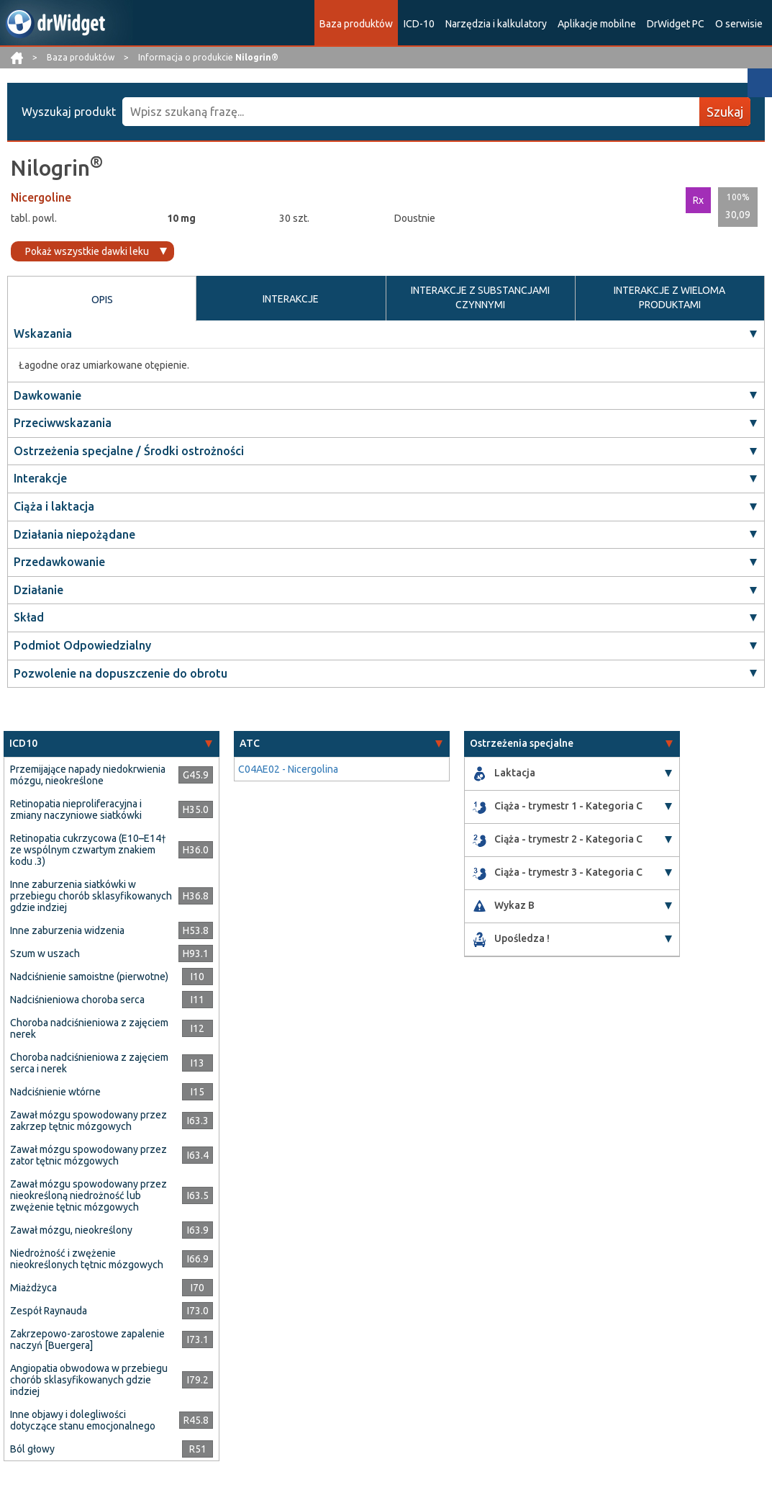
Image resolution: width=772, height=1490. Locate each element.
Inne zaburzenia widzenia (67, 930)
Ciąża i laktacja (54, 506)
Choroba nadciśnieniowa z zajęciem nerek (89, 1028)
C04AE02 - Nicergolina (288, 769)
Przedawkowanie (59, 561)
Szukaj (725, 111)
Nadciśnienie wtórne (55, 1092)
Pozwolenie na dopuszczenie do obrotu (120, 673)
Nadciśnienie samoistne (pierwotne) (89, 976)
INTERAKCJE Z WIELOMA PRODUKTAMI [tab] (669, 297)
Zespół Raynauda (48, 1310)
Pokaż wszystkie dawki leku (87, 251)
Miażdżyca (33, 1287)
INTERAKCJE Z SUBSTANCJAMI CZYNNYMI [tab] (480, 297)
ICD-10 (419, 24)
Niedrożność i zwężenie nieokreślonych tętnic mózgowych (86, 1258)
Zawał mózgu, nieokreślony (71, 1230)
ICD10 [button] (23, 743)
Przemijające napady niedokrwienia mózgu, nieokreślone (87, 774)
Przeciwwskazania (63, 422)
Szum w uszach (45, 953)
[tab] (111, 743)
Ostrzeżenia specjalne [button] (521, 743)
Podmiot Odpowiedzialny (82, 645)
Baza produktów (356, 24)
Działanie (38, 589)
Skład (29, 617)
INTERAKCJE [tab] (291, 299)
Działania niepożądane (74, 534)
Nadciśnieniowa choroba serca (77, 999)
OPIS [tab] (102, 299)
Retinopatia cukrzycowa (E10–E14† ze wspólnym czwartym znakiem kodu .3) (88, 849)
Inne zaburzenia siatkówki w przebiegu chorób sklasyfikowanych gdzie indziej (91, 896)
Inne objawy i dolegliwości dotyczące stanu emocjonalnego (82, 1420)
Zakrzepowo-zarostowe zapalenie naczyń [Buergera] (87, 1339)
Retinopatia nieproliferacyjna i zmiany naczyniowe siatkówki (76, 809)
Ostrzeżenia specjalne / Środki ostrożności (129, 450)
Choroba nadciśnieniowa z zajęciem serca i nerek (89, 1062)
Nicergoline (41, 197)
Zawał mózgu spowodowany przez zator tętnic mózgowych (88, 1155)
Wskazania (43, 333)
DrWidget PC (675, 24)
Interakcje (40, 478)
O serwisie (739, 24)
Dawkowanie (47, 395)
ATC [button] (250, 743)
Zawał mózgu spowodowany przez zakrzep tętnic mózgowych (88, 1120)
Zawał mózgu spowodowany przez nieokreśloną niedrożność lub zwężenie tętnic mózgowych (88, 1195)
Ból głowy (32, 1449)
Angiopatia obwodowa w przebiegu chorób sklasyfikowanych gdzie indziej (89, 1380)
